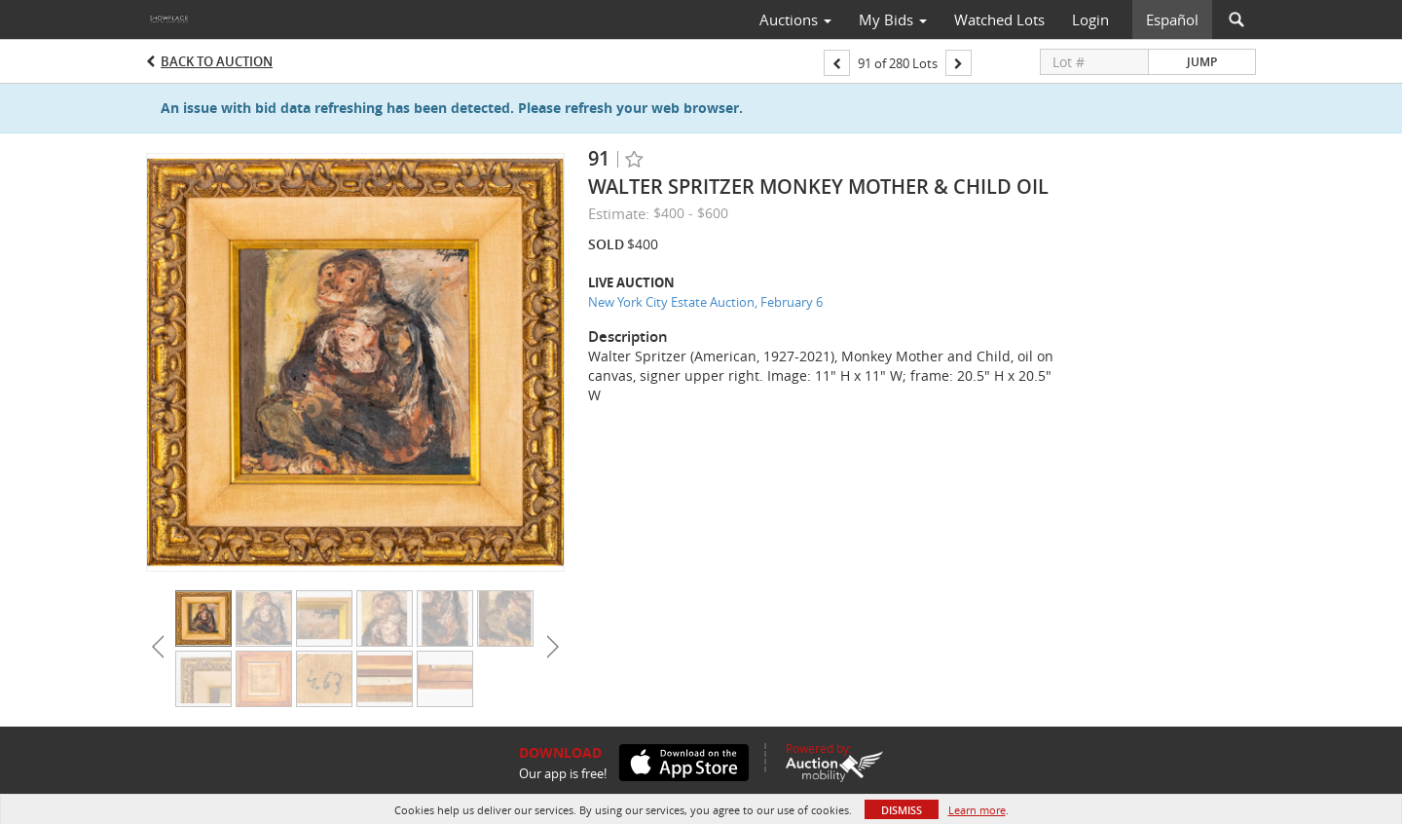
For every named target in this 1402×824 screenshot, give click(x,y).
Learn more (977, 810)
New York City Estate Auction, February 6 (705, 302)
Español (1172, 19)
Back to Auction (217, 61)
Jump (1202, 62)
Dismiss (901, 810)
